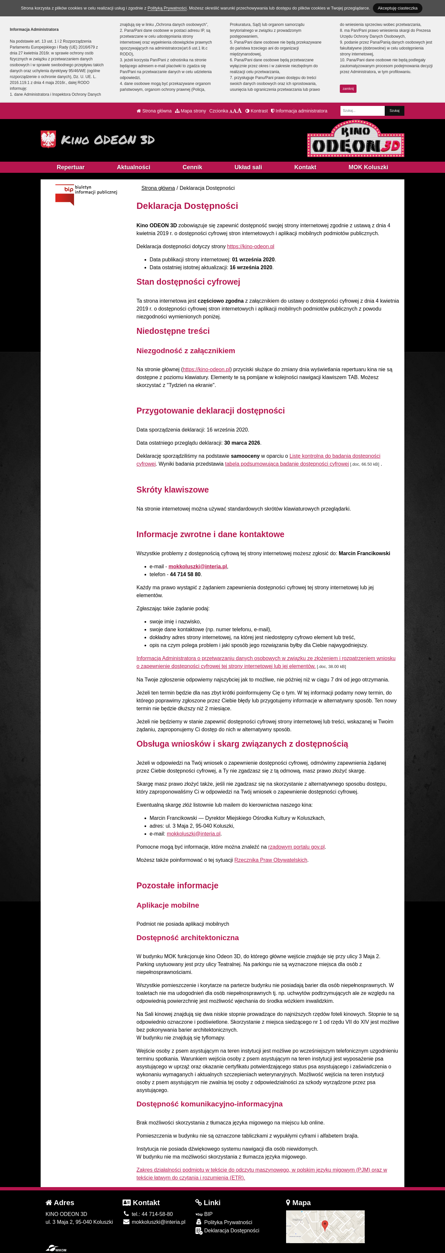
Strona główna (154, 110)
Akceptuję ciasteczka (397, 8)
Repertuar (71, 167)
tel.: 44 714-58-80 (148, 1214)
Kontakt (305, 167)
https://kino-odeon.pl (250, 246)
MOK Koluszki (368, 167)
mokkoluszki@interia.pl (197, 566)
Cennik (192, 167)
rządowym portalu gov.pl (296, 847)
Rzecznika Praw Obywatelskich (270, 860)
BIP (204, 1214)
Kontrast (256, 110)
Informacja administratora (299, 110)
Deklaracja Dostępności (227, 1231)
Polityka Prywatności (223, 1222)
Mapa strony (190, 110)
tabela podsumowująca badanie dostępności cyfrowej (287, 464)
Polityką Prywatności (166, 8)
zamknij (348, 89)
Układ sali (248, 167)
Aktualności (133, 167)
